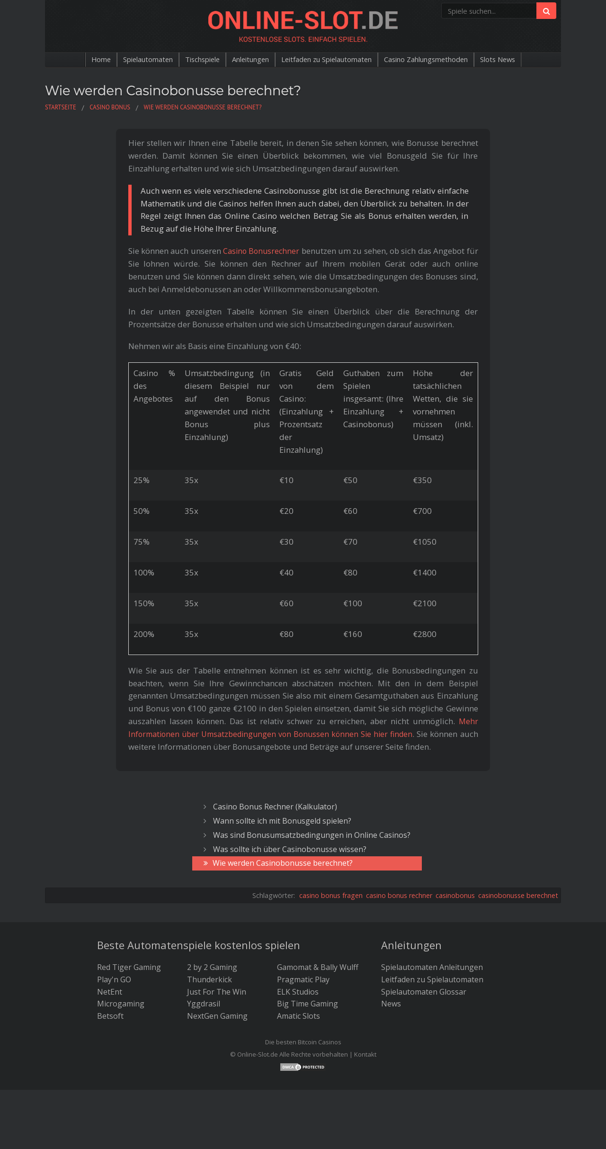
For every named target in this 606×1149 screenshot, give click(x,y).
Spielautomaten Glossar (423, 992)
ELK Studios (298, 992)
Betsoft (110, 1016)
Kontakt (365, 1054)
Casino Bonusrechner (262, 250)
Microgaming (120, 1003)
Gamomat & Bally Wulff (317, 967)
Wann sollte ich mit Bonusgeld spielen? (282, 821)
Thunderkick (209, 979)
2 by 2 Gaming (212, 967)
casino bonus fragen (331, 895)
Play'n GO (114, 979)
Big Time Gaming (307, 1003)
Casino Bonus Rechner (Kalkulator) (275, 806)
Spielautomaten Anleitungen (432, 967)
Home (77, 59)
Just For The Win (216, 992)
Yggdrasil (203, 1003)
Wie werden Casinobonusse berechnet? (283, 863)
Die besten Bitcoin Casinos (303, 1042)
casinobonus (455, 895)
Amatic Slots (298, 1016)
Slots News (519, 59)
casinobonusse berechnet (518, 895)
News (391, 1003)
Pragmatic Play (303, 979)
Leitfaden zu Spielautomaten (328, 59)
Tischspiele (189, 59)
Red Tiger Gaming (129, 967)
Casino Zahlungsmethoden (440, 59)
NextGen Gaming (217, 1016)
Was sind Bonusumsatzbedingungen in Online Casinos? (311, 835)
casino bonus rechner (399, 895)
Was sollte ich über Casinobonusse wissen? (289, 849)
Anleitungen (243, 59)
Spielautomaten (128, 59)
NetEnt (109, 992)
